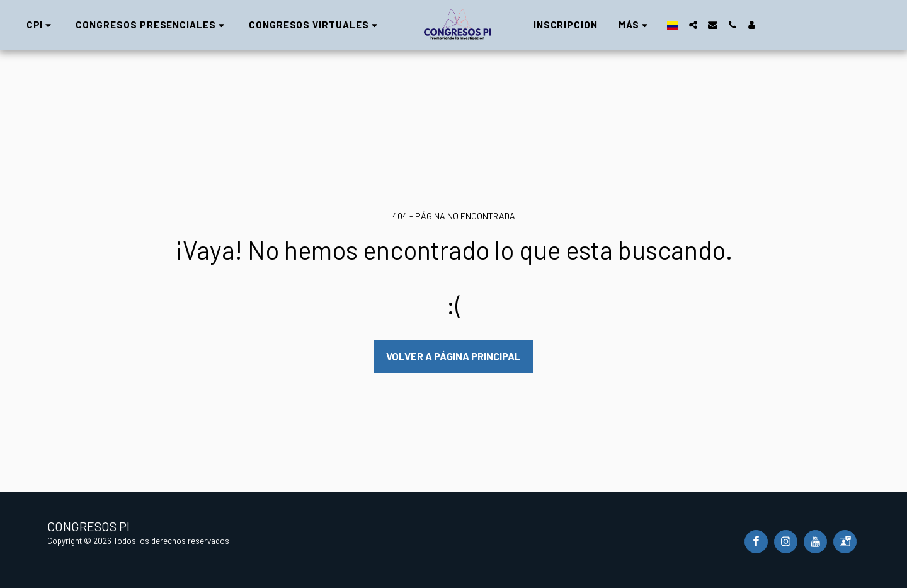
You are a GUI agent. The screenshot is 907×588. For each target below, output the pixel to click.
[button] (34, 25)
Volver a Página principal (453, 356)
